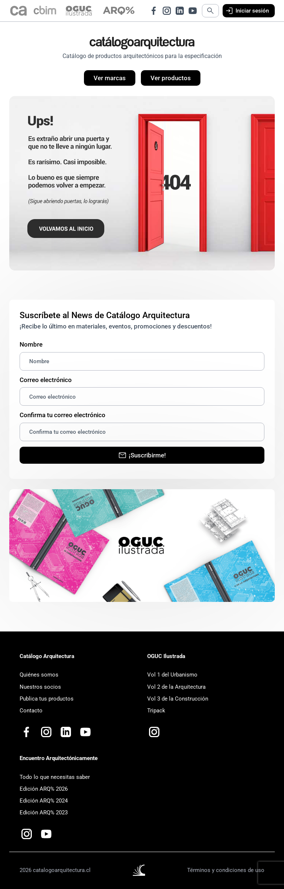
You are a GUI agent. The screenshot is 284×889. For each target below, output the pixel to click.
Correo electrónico (46, 380)
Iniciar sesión (247, 10)
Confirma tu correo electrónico (62, 415)
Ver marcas (110, 78)
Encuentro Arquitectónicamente (59, 758)
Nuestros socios (40, 687)
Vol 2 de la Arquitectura (176, 687)
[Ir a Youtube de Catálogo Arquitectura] (192, 11)
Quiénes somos (39, 674)
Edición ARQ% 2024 (44, 800)
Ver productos (171, 78)
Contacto (31, 710)
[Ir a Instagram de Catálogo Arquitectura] (166, 11)
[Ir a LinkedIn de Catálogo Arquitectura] (179, 11)
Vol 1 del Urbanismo (172, 674)
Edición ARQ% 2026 (44, 789)
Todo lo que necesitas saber (55, 777)
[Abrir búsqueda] (210, 10)
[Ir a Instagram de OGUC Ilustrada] (154, 732)
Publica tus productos (47, 698)
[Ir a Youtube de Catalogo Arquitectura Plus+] (85, 732)
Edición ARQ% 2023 (44, 812)
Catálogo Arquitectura (47, 656)
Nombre (31, 344)
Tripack (156, 710)
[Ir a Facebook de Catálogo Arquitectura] (153, 11)
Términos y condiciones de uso (225, 870)
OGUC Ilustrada (166, 656)
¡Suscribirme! (142, 455)
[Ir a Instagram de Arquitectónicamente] (27, 834)
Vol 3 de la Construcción (177, 698)
